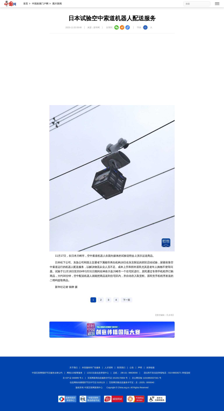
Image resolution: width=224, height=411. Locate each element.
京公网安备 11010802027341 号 (146, 378)
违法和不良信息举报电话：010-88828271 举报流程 (167, 373)
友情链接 (150, 367)
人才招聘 (109, 367)
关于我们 (73, 367)
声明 (140, 367)
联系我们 (121, 367)
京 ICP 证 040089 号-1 (73, 378)
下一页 (126, 300)
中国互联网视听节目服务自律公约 (47, 373)
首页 (25, 3)
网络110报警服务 (74, 373)
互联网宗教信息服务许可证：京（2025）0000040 (131, 382)
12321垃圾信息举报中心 (98, 373)
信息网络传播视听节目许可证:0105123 (87, 382)
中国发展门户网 (40, 3)
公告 (132, 367)
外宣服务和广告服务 (91, 367)
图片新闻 (57, 3)
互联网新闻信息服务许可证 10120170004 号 (108, 378)
